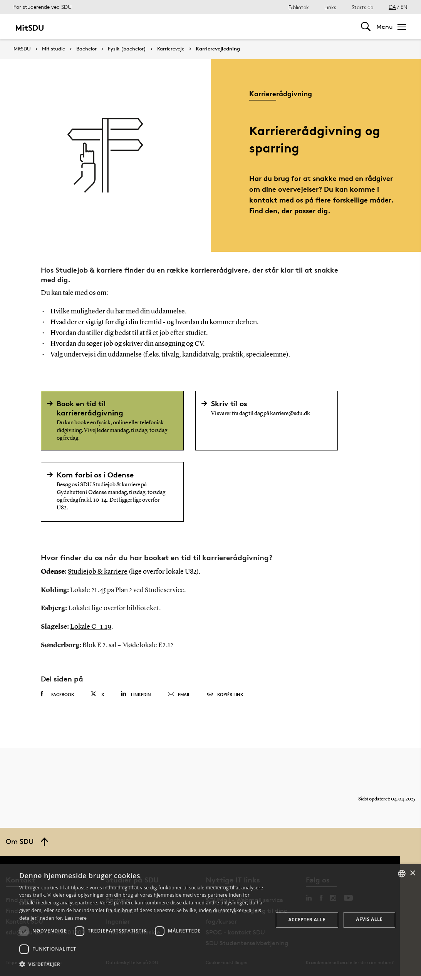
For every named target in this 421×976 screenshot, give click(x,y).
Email (179, 694)
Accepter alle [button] (306, 919)
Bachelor (86, 49)
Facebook (57, 694)
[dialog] (210, 920)
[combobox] (402, 873)
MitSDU (22, 48)
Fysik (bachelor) (127, 49)
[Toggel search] (366, 27)
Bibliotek (298, 7)
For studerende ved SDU (42, 6)
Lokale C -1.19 (90, 626)
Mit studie (53, 49)
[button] (142, 964)
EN (404, 6)
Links (330, 7)
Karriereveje (171, 49)
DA (392, 6)
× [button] (412, 873)
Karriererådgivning (280, 93)
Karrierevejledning (218, 49)
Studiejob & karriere (97, 571)
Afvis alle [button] (369, 919)
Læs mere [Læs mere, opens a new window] (76, 918)
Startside (362, 7)
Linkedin (136, 694)
